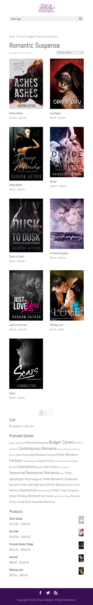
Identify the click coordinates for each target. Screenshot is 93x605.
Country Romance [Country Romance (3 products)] (64, 449)
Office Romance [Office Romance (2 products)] (63, 467)
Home (12, 36)
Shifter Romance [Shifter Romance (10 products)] (57, 485)
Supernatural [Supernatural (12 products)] (28, 490)
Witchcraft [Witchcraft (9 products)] (33, 496)
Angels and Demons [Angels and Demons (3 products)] (17, 443)
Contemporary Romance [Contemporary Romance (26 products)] (37, 448)
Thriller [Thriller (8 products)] (55, 490)
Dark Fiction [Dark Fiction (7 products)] (22, 455)
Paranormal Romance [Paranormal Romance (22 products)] (42, 472)
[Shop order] (70, 52)
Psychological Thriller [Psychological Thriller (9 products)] (37, 479)
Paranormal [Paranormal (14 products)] (17, 473)
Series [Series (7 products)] (42, 485)
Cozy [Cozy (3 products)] (74, 449)
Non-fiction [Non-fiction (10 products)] (51, 467)
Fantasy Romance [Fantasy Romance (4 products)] (30, 461)
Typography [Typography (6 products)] (73, 490)
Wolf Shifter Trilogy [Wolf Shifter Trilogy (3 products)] (62, 496)
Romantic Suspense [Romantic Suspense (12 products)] (64, 479)
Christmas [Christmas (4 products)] (13, 449)
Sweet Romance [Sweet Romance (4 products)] (44, 490)
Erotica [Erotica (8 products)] (51, 455)
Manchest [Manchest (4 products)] (40, 467)
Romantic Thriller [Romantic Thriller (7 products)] (18, 485)
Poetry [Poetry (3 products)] (62, 473)
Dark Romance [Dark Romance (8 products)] (38, 455)
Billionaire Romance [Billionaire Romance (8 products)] (36, 443)
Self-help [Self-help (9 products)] (33, 485)
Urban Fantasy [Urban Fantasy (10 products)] (18, 496)
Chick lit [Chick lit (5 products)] (79, 442)
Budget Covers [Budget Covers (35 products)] (61, 442)
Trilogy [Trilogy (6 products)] (63, 490)
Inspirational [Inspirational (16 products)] (26, 466)
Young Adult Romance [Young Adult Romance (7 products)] (43, 502)
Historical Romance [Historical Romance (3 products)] (63, 461)
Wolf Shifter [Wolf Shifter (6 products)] (47, 496)
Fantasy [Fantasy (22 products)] (15, 460)
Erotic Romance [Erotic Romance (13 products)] (67, 454)
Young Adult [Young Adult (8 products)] (24, 502)
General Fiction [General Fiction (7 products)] (46, 461)
